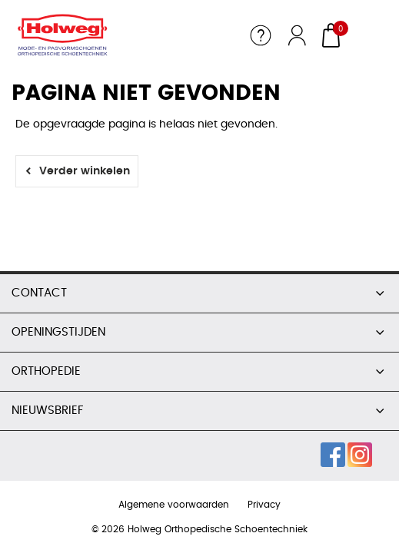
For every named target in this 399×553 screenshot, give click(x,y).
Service (260, 35)
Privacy (264, 504)
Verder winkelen (84, 171)
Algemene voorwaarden (173, 504)
